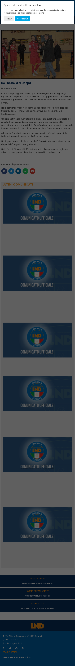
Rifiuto (9, 19)
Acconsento (22, 19)
